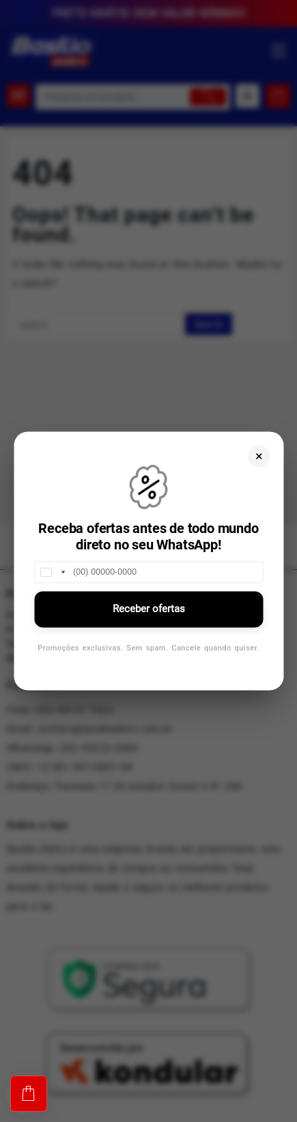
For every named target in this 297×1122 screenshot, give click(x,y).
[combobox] (52, 572)
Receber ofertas (149, 609)
